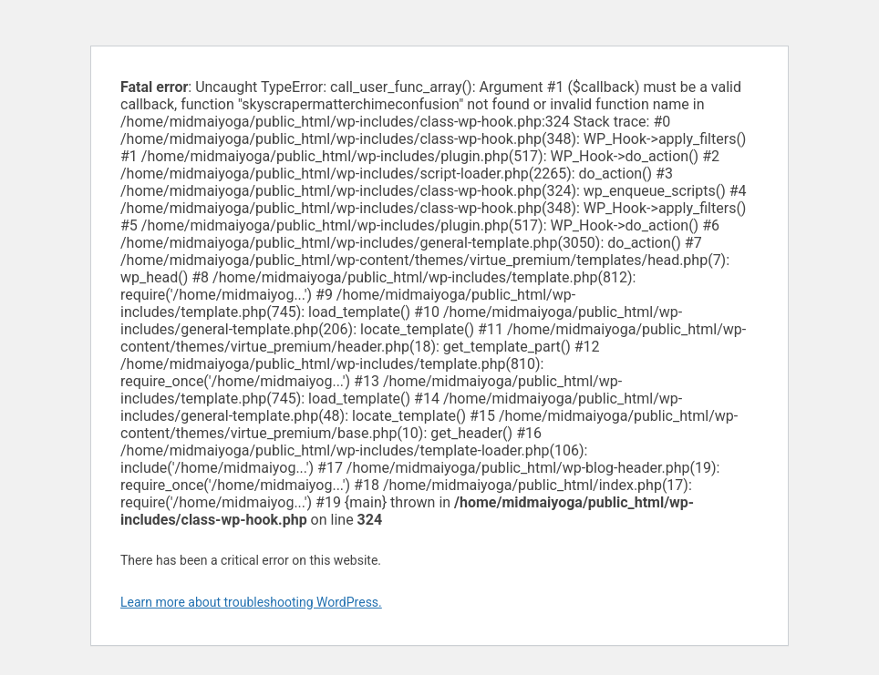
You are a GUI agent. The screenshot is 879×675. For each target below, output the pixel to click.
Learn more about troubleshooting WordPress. (251, 602)
